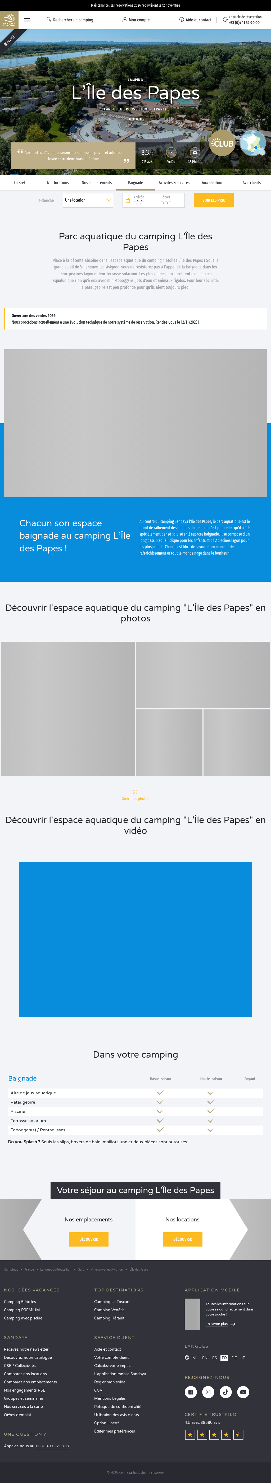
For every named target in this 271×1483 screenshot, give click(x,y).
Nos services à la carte (23, 1407)
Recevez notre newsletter (26, 1349)
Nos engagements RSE (24, 1390)
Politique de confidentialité (117, 1407)
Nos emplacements (97, 182)
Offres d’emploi (17, 1415)
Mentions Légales (110, 1398)
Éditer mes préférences (114, 1431)
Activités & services (174, 182)
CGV (98, 1390)
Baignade (135, 182)
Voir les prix (213, 200)
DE (234, 1358)
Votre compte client (111, 1357)
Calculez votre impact (113, 1366)
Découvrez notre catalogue (28, 1357)
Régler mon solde (109, 1382)
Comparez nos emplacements (30, 1382)
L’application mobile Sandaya (120, 1374)
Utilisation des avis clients (116, 1415)
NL (194, 1358)
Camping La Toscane (113, 1302)
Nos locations (58, 182)
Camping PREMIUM (22, 1310)
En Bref (19, 182)
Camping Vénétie (109, 1310)
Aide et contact (107, 1349)
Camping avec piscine (23, 1318)
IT (243, 1358)
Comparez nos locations (25, 1374)
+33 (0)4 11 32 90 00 (52, 1446)
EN (204, 1358)
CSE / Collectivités (20, 1366)
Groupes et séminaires (24, 1398)
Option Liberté (107, 1423)
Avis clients (252, 182)
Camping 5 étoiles (20, 1302)
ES (214, 1358)
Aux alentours (213, 182)
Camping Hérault (109, 1318)
